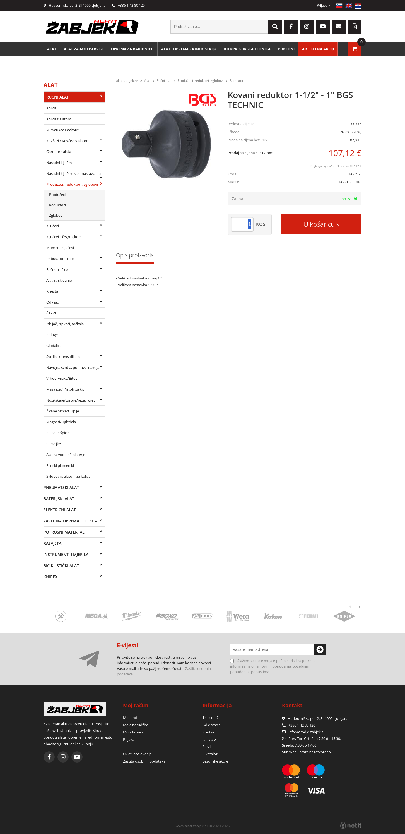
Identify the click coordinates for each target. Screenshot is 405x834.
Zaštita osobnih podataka (144, 761)
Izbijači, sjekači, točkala (65, 323)
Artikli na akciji (318, 48)
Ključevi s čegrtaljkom (64, 236)
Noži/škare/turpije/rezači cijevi (71, 400)
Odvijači (52, 302)
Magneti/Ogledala (61, 421)
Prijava (323, 5)
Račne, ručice (57, 269)
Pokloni (286, 48)
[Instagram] (307, 27)
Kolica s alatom (58, 118)
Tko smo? (210, 717)
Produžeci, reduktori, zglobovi (72, 184)
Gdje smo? (211, 724)
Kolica (51, 108)
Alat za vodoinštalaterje (65, 454)
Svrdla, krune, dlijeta (63, 356)
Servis (207, 746)
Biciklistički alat (61, 565)
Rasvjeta (52, 543)
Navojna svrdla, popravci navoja (72, 367)
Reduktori (57, 204)
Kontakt (209, 732)
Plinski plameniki (60, 465)
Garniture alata (58, 151)
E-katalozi (210, 753)
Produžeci (57, 194)
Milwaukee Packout (62, 129)
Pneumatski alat (61, 487)
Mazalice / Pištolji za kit (65, 389)
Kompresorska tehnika (247, 48)
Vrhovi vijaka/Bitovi (62, 378)
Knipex (50, 576)
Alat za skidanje (59, 280)
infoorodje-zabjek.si (306, 731)
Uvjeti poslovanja (137, 753)
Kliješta (52, 291)
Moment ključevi (60, 247)
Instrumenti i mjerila (66, 554)
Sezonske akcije (215, 761)
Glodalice (53, 345)
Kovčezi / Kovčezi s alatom (68, 140)
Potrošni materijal (64, 532)
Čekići (51, 313)
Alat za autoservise (83, 48)
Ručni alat (57, 97)
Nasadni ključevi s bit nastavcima (73, 173)
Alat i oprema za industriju (188, 48)
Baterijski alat (59, 498)
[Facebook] (291, 27)
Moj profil (131, 717)
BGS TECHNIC (350, 182)
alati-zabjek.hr (127, 80)
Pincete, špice (57, 432)
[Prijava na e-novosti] (320, 649)
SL (339, 5)
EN (348, 5)
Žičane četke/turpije (62, 411)
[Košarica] (354, 49)
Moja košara (133, 732)
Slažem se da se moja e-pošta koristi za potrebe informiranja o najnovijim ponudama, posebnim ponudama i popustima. (272, 666)
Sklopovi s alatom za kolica (68, 476)
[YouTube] (323, 27)
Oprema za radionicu (132, 48)
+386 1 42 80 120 (128, 5)
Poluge (52, 334)
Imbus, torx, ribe (60, 258)
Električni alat (60, 509)
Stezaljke (53, 443)
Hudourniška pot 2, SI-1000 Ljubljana (74, 5)
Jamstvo (209, 739)
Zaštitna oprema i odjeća (70, 521)
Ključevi (52, 225)
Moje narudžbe (135, 724)
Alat (51, 48)
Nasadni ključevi (59, 162)
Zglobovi (56, 215)
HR (358, 5)
